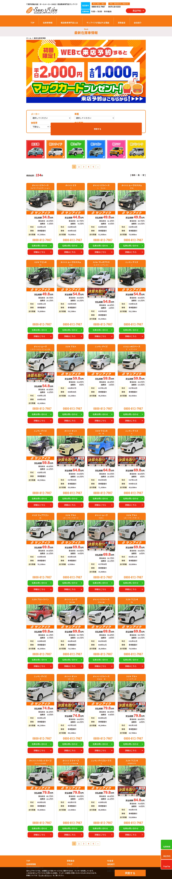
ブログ (70, 864)
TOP (32, 22)
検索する (133, 125)
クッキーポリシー (45, 875)
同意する (130, 873)
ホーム (28, 38)
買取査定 (121, 22)
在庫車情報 (47, 22)
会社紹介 (137, 22)
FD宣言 (110, 860)
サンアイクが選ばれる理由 (97, 22)
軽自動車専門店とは (69, 22)
